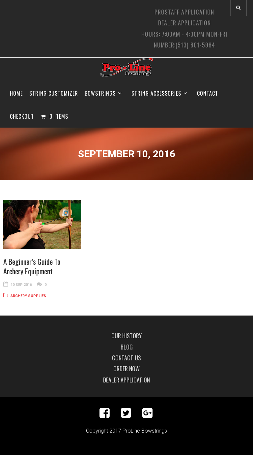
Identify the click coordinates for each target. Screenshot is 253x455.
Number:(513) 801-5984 (184, 45)
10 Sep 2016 (21, 285)
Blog (127, 347)
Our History (126, 335)
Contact (207, 93)
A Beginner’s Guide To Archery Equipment (31, 266)
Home (16, 93)
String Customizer (53, 93)
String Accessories (156, 93)
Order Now (126, 368)
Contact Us (126, 357)
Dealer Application (184, 22)
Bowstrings (100, 93)
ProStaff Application (184, 12)
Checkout (22, 116)
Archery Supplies (28, 296)
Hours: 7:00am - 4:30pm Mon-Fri (184, 34)
